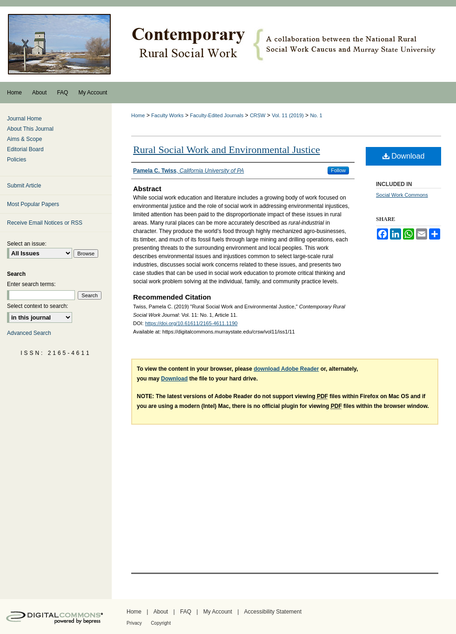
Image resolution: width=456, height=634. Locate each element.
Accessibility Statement (273, 611)
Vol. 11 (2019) (288, 115)
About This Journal (30, 129)
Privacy (134, 623)
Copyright (161, 623)
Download (403, 156)
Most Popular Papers (33, 204)
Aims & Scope (24, 139)
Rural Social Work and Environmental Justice (226, 149)
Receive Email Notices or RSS (44, 223)
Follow (338, 170)
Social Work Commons (402, 195)
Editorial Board (25, 149)
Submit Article (24, 185)
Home (138, 115)
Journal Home (24, 118)
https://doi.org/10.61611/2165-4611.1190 (191, 323)
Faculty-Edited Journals (216, 115)
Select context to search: (37, 306)
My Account (217, 611)
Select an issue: (27, 243)
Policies (16, 159)
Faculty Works (167, 115)
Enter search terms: (31, 284)
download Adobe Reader (286, 369)
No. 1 (316, 115)
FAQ (185, 611)
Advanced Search (29, 333)
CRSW (258, 115)
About (161, 611)
